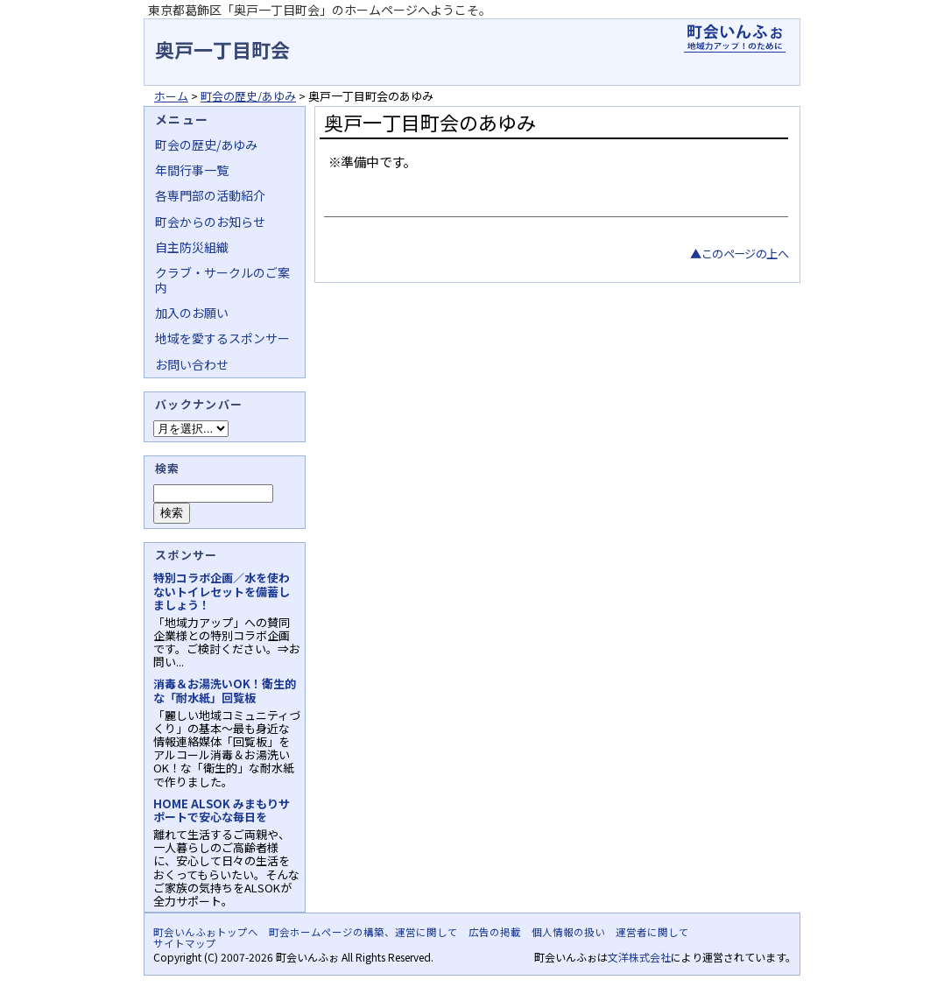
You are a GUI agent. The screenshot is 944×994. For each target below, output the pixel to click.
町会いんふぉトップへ (205, 932)
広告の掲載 (494, 932)
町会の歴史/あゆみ (248, 96)
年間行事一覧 (192, 170)
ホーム (171, 96)
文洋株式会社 (639, 956)
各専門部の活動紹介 (210, 195)
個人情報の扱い (568, 932)
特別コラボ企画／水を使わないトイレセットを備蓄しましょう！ (221, 590)
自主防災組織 (192, 247)
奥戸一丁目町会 (222, 49)
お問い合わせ (192, 364)
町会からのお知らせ (210, 221)
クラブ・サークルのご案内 (222, 279)
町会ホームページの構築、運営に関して (363, 932)
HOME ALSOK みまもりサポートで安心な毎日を (221, 810)
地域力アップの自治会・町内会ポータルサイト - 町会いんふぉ (734, 38)
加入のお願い (192, 312)
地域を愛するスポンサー (222, 338)
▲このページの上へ (739, 253)
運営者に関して (652, 932)
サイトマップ (184, 943)
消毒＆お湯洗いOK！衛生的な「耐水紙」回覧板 (224, 690)
